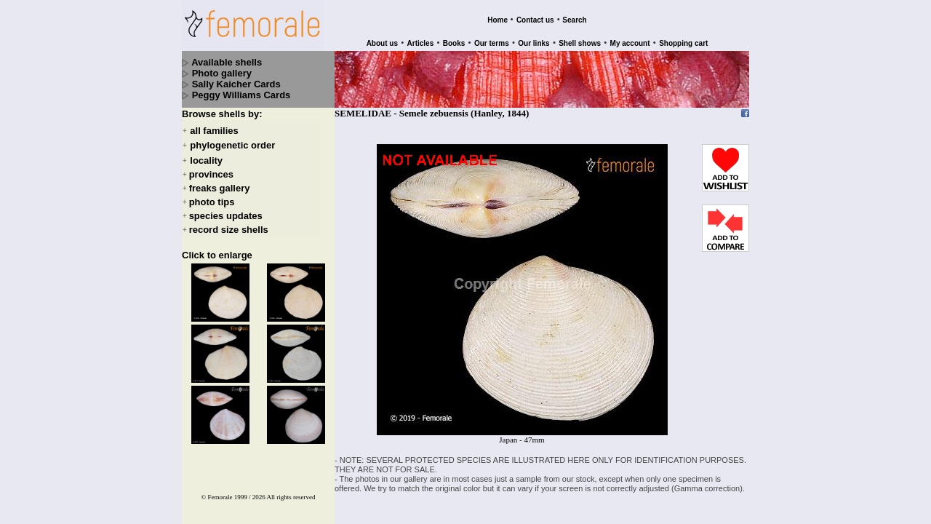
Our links (533, 43)
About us (382, 43)
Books (454, 43)
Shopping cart (683, 43)
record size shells (228, 229)
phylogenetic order (232, 145)
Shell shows (580, 43)
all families (214, 130)
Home (497, 20)
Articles (420, 43)
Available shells (226, 62)
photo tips (212, 201)
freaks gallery (219, 188)
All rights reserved (291, 497)
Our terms (491, 43)
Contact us (535, 20)
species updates (226, 215)
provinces (211, 174)
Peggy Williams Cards (241, 95)
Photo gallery (222, 73)
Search (574, 20)
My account (630, 43)
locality (206, 160)
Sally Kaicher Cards (236, 84)
